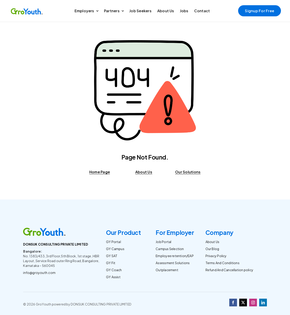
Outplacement (167, 270)
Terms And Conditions (222, 263)
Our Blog (212, 249)
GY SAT (111, 256)
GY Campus (115, 249)
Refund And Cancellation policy (229, 270)
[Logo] (27, 9)
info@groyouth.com (39, 273)
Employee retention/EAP (175, 256)
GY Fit (110, 263)
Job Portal (163, 242)
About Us (212, 242)
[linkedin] (263, 302)
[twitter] (243, 302)
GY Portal (113, 242)
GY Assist (113, 277)
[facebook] (233, 302)
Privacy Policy (216, 256)
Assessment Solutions (173, 263)
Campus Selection (170, 249)
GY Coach (114, 270)
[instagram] (253, 302)
